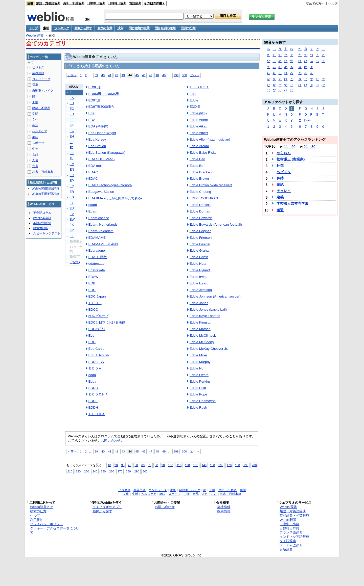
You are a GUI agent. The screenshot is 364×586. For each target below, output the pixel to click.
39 (96, 75)
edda (92, 375)
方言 (35, 166)
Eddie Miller (198, 355)
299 (176, 75)
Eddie (194, 100)
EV (72, 214)
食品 (35, 154)
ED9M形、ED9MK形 (104, 94)
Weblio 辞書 (34, 35)
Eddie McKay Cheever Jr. (209, 349)
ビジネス (38, 67)
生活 (35, 125)
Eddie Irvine (199, 277)
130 (195, 465)
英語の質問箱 (42, 223)
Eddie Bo (196, 166)
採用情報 (223, 511)
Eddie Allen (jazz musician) (210, 139)
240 (95, 471)
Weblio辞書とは (41, 507)
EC (72, 109)
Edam (92, 211)
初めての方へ (315, 3)
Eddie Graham (201, 250)
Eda (91, 113)
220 (78, 471)
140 (204, 465)
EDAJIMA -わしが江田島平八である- (115, 198)
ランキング (61, 28)
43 (123, 75)
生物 (35, 148)
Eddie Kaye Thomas (205, 316)
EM (72, 164)
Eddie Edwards (201, 218)
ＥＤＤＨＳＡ (199, 87)
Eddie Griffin (199, 257)
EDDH (93, 407)
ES (72, 197)
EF (72, 125)
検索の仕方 (38, 511)
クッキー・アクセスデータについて (54, 530)
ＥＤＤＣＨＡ (98, 394)
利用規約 (36, 520)
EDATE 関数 (97, 257)
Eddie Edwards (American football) (216, 224)
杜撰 (280, 166)
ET (72, 203)
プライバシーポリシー (46, 524)
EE (72, 120)
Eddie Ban (197, 159)
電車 (35, 85)
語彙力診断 (40, 228)
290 (136, 471)
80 (156, 465)
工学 (35, 102)
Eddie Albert (199, 133)
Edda (92, 381)
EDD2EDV (96, 362)
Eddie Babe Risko (203, 152)
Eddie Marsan (200, 329)
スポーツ (38, 143)
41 (109, 75)
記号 (307, 120)
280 (128, 471)
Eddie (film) (198, 113)
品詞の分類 (188, 28)
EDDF (93, 401)
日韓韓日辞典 (117, 3)
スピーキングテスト (46, 233)
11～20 (289, 147)
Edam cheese (98, 218)
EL (72, 159)
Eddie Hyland (200, 270)
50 (136, 465)
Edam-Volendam (100, 231)
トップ (33, 28)
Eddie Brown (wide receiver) (211, 185)
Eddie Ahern (199, 120)
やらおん (284, 153)
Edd (91, 335)
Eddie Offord (199, 375)
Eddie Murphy (200, 362)
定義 (280, 197)
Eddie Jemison (201, 290)
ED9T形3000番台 (101, 107)
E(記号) (75, 262)
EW (72, 219)
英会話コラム (42, 213)
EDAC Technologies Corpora (110, 185)
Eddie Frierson (201, 237)
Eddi (193, 94)
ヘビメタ (284, 172)
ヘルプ (332, 3)
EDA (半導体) (98, 126)
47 (150, 75)
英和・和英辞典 (73, 3)
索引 (46, 28)
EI (71, 142)
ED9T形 (94, 100)
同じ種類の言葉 (139, 28)
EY (72, 230)
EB (72, 103)
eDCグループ (98, 316)
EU (72, 208)
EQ (72, 186)
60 (143, 465)
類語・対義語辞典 (48, 3)
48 (157, 75)
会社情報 (223, 507)
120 (187, 465)
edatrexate (96, 263)
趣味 (35, 137)
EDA (92, 120)
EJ (71, 147)
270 (120, 471)
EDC (92, 290)
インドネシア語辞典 (294, 537)
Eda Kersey (97, 139)
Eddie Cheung (200, 192)
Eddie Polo (198, 388)
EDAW (93, 277)
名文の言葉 (104, 28)
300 (184, 75)
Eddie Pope (198, 394)
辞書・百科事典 (42, 172)
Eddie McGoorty (202, 342)
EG (72, 131)
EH (72, 136)
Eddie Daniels (200, 205)
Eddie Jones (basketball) (208, 309)
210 (69, 471)
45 (137, 75)
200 (254, 465)
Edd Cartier (97, 349)
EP (72, 180)
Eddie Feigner (200, 231)
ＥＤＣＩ (95, 303)
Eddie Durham (200, 211)
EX (72, 225)
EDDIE (195, 107)
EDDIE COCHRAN (204, 198)
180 (237, 465)
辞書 (30, 3)
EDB (92, 283)
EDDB (93, 388)
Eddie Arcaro (199, 146)
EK (72, 153)
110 (178, 465)
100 (170, 465)
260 (111, 471)
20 (116, 465)
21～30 (309, 147)
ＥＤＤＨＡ (96, 414)
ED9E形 (94, 87)
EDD (92, 342)
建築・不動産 (41, 108)
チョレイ (284, 191)
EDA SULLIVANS (101, 159)
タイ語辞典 (288, 541)
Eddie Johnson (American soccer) (215, 296)
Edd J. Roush (98, 355)
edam (92, 205)
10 (109, 465)
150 (212, 465)
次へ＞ (194, 75)
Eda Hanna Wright (102, 133)
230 (86, 471)
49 (164, 75)
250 (103, 471)
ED (72, 114)
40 (103, 75)
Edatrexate (96, 270)
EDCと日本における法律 (106, 322)
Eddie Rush (198, 407)
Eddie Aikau (199, 126)
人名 (35, 160)
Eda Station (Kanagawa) (106, 152)
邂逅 (280, 210)
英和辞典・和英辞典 (294, 515)
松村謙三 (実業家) (291, 159)
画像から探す (83, 28)
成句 (120, 28)
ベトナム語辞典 (291, 545)
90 (163, 465)
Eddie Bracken (201, 172)
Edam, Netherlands (103, 224)
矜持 (280, 178)
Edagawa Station (101, 192)
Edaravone (96, 250)
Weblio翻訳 (288, 520)
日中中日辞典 (96, 3)
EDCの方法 (96, 329)
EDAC (93, 172)
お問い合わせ (111, 440)
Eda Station (97, 146)
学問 (35, 114)
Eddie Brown (199, 178)
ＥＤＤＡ (95, 368)
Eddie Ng (196, 368)
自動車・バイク (42, 90)
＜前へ (72, 75)
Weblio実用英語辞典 (45, 194)
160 (220, 465)
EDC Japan (97, 296)
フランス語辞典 (291, 532)
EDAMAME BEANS (103, 244)
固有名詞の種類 (165, 28)
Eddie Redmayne (203, 401)
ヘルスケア (39, 131)
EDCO (93, 309)
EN (72, 169)
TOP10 (269, 146)
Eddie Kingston (201, 322)
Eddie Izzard (199, 283)
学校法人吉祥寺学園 (292, 203)
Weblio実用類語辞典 (45, 188)
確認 (280, 184)
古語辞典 (135, 3)
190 (245, 465)
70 (149, 465)
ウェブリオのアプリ (107, 507)
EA (72, 98)
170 (229, 465)
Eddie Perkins (200, 381)
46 (143, 75)
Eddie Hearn (199, 263)
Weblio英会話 (42, 218)
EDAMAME (97, 237)
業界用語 (38, 73)
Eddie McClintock (203, 335)
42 (116, 75)
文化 (35, 119)
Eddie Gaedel (200, 244)
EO (72, 175)
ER (72, 192)
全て (31, 62)
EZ (72, 236)
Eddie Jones (199, 303)
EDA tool (95, 166)
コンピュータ (41, 79)
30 (122, 465)
